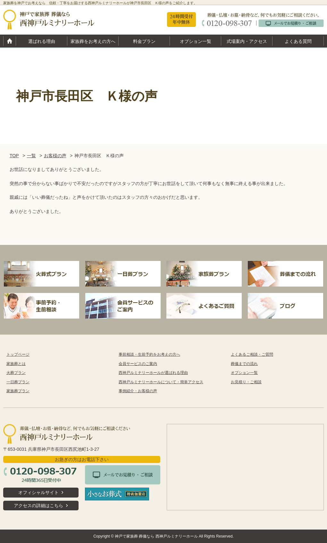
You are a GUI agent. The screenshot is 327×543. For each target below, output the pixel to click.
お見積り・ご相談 (246, 382)
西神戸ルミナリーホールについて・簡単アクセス (161, 382)
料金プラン (144, 41)
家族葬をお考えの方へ (93, 41)
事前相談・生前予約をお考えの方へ (149, 354)
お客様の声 (55, 155)
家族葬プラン (17, 391)
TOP (14, 155)
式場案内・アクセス (247, 41)
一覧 (31, 155)
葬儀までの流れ (244, 363)
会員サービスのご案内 (138, 363)
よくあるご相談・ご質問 (252, 354)
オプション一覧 (195, 41)
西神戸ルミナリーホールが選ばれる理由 (153, 372)
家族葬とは (16, 363)
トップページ (17, 354)
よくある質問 (298, 41)
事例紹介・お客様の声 (138, 391)
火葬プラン (16, 372)
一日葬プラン (17, 382)
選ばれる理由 (41, 41)
